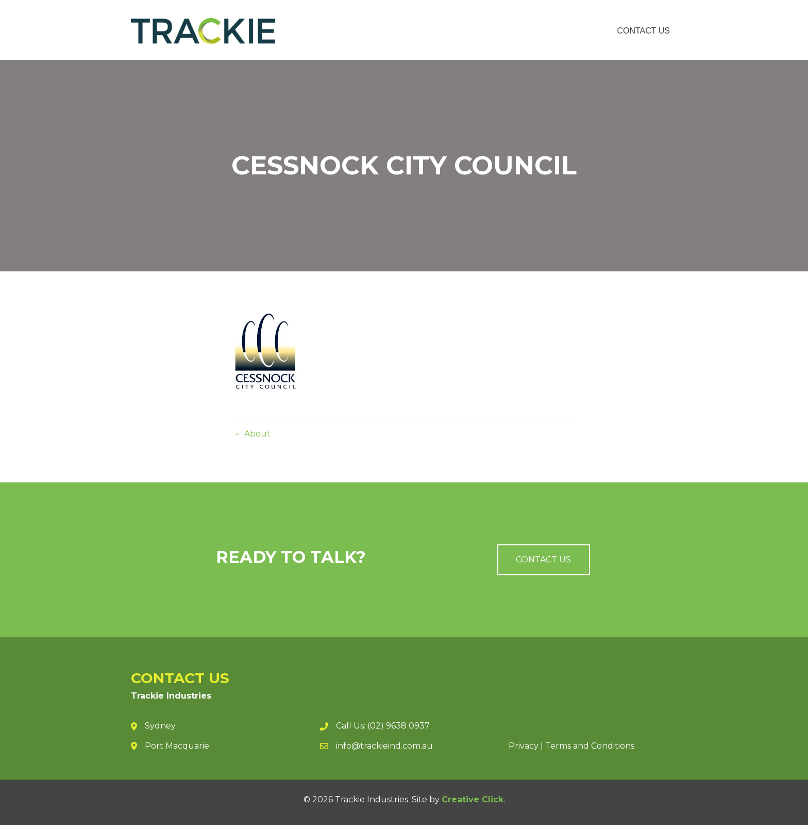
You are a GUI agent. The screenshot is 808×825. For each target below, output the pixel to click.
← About (252, 434)
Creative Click (472, 799)
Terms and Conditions (589, 746)
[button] (543, 559)
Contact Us (643, 30)
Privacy (523, 746)
